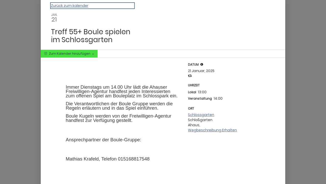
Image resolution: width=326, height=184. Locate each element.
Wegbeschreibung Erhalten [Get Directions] (212, 130)
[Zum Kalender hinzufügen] (69, 53)
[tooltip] (201, 64)
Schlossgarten (201, 114)
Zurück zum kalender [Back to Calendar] (69, 5)
